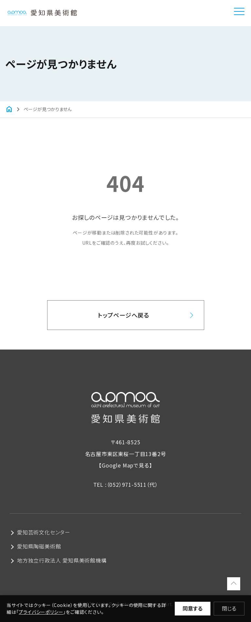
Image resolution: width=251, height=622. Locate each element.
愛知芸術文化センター (43, 532)
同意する (193, 608)
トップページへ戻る (123, 315)
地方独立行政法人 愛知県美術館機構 (62, 560)
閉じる (229, 608)
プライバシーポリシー (41, 612)
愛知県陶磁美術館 (39, 546)
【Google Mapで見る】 (125, 465)
